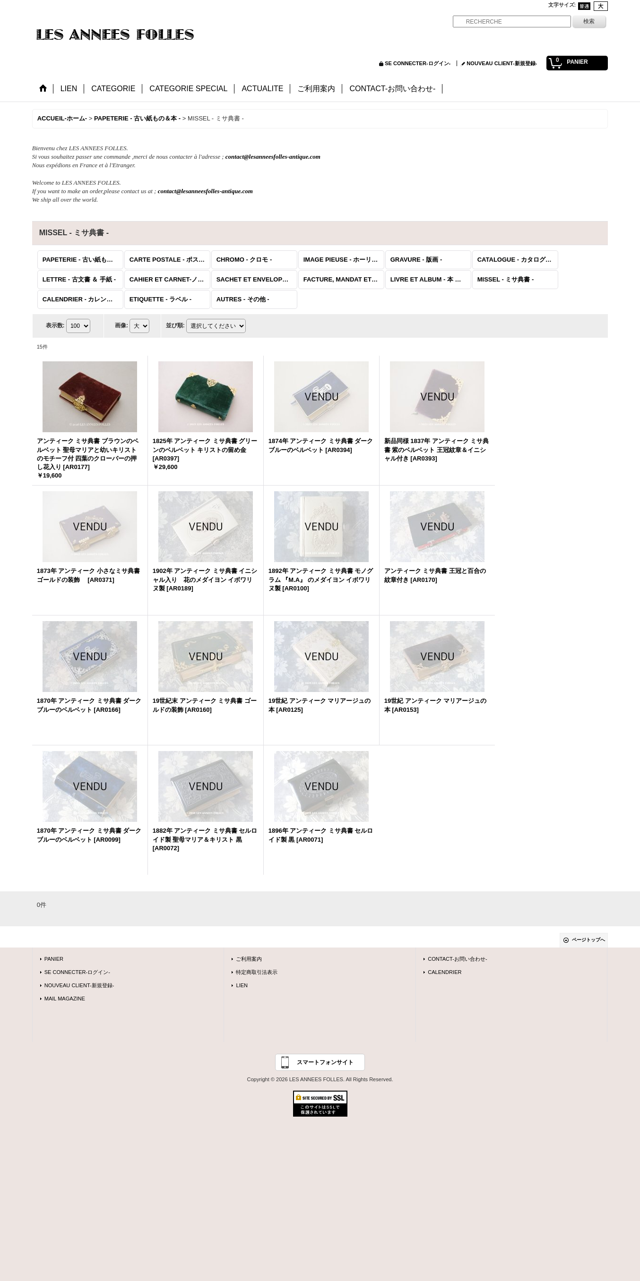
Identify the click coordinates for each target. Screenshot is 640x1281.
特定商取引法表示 (256, 972)
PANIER (53, 959)
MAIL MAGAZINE (64, 998)
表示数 (55, 325)
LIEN (242, 985)
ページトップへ (588, 939)
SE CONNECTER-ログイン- (417, 63)
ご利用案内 (249, 959)
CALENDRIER (444, 972)
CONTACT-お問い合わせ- (457, 959)
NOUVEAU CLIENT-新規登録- (502, 63)
